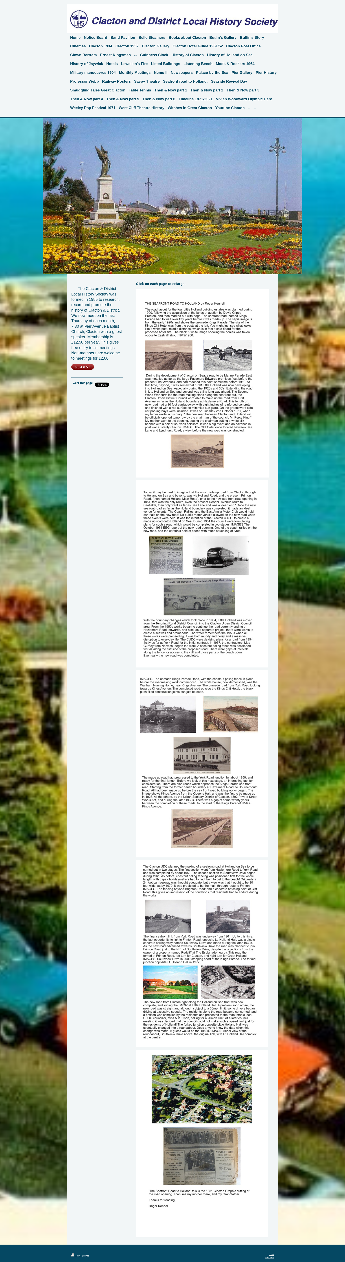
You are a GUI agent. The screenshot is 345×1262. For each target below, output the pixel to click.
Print (76, 1256)
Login (271, 1254)
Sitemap (85, 1256)
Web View (269, 1257)
